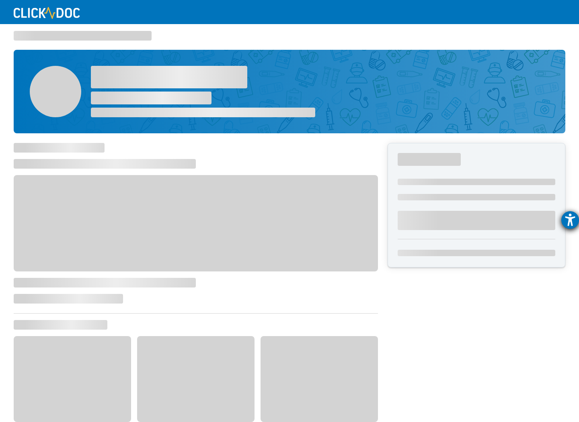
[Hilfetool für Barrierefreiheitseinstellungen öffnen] (570, 220)
